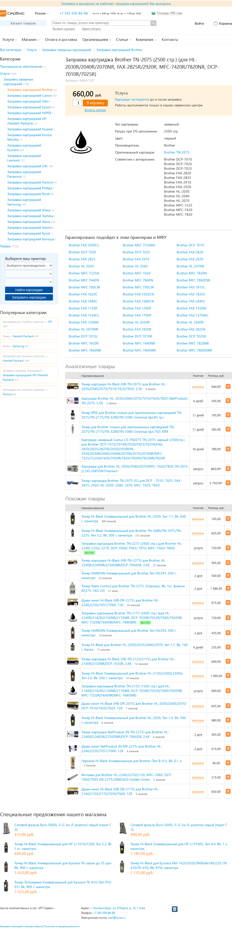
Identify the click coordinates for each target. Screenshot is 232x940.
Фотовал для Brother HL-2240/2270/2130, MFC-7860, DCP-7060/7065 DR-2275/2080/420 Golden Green (126, 777)
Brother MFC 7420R (84, 343)
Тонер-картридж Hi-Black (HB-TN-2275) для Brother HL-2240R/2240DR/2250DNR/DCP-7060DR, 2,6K (124, 562)
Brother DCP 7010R (137, 336)
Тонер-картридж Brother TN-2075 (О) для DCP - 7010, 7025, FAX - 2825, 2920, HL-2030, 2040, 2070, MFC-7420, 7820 (132, 482)
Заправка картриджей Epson (29, 107)
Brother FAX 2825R (191, 329)
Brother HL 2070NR (83, 329)
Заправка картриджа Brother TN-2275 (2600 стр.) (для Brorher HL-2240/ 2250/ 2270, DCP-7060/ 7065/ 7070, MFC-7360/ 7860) (132, 545)
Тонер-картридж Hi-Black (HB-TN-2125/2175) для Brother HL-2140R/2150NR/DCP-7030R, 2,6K (128, 661)
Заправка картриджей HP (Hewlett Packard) (26, 120)
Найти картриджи (29, 290)
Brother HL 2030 (81, 266)
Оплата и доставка (61, 39)
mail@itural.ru (117, 917)
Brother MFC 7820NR (193, 343)
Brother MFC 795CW (138, 287)
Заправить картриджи (29, 297)
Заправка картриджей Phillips (29, 188)
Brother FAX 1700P (137, 315)
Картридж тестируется (132, 99)
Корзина (225, 23)
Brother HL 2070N (190, 266)
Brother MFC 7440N (84, 280)
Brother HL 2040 (135, 266)
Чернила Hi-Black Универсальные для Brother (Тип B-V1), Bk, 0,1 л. (131, 760)
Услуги (32, 49)
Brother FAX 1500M (84, 322)
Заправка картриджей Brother (119, 49)
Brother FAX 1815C (191, 287)
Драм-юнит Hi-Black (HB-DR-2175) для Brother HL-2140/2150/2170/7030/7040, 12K (120, 791)
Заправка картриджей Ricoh (28, 193)
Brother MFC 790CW (84, 287)
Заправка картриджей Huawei (30, 129)
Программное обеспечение (21, 66)
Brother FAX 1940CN (138, 301)
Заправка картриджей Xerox (28, 221)
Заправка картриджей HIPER (29, 112)
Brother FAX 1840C (83, 301)
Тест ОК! (89, 552)
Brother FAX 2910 (136, 259)
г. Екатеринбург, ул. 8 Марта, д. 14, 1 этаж (118, 908)
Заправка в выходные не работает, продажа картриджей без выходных (116, 3)
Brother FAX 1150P (83, 308)
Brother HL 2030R (136, 322)
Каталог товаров (23, 23)
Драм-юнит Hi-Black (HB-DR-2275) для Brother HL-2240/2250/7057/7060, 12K (120, 602)
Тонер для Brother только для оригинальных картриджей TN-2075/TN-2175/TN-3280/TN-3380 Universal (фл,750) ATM (128, 429)
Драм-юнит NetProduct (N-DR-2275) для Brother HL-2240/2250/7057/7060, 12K (121, 748)
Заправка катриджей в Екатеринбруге (21, 926)
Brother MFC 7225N (84, 273)
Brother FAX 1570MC (193, 315)
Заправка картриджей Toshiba (30, 215)
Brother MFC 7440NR (139, 343)
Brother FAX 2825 (82, 259)
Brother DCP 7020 (82, 252)
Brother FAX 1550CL (84, 315)
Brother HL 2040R (190, 322)
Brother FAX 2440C (191, 301)
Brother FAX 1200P (137, 308)
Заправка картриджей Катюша (30, 239)
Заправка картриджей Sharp (29, 210)
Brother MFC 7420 (137, 273)
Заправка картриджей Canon (29, 95)
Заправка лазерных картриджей (66, 49)
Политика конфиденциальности (62, 926)
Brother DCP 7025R (191, 336)
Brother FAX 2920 (190, 259)
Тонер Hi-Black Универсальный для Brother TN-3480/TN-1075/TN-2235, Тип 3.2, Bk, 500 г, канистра (131, 532)
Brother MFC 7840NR (85, 350)
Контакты (170, 39)
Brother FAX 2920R (137, 329)
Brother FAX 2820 (190, 252)
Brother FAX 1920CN (138, 294)
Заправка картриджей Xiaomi (29, 227)
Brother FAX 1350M (191, 308)
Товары (5, 246)
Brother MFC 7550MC (139, 245)
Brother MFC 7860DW (193, 280)
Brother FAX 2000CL (84, 245)
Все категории (11, 49)
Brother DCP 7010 (190, 245)
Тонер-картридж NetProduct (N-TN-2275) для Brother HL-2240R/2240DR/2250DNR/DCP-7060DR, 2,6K (125, 734)
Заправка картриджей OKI (27, 166)
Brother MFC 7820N (192, 273)
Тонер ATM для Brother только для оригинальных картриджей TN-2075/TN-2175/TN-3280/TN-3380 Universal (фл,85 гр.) (131, 414)
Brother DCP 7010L (83, 336)
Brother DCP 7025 (136, 252)
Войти (199, 23)
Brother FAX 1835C (191, 294)
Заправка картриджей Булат (29, 233)
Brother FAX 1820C (83, 294)
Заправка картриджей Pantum (30, 182)
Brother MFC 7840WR (139, 350)
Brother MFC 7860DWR (194, 350)
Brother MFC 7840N (138, 280)
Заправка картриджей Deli (27, 101)
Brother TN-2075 (176, 152)
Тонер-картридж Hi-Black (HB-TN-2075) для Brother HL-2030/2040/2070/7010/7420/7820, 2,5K (124, 386)
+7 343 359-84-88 (73, 13)
